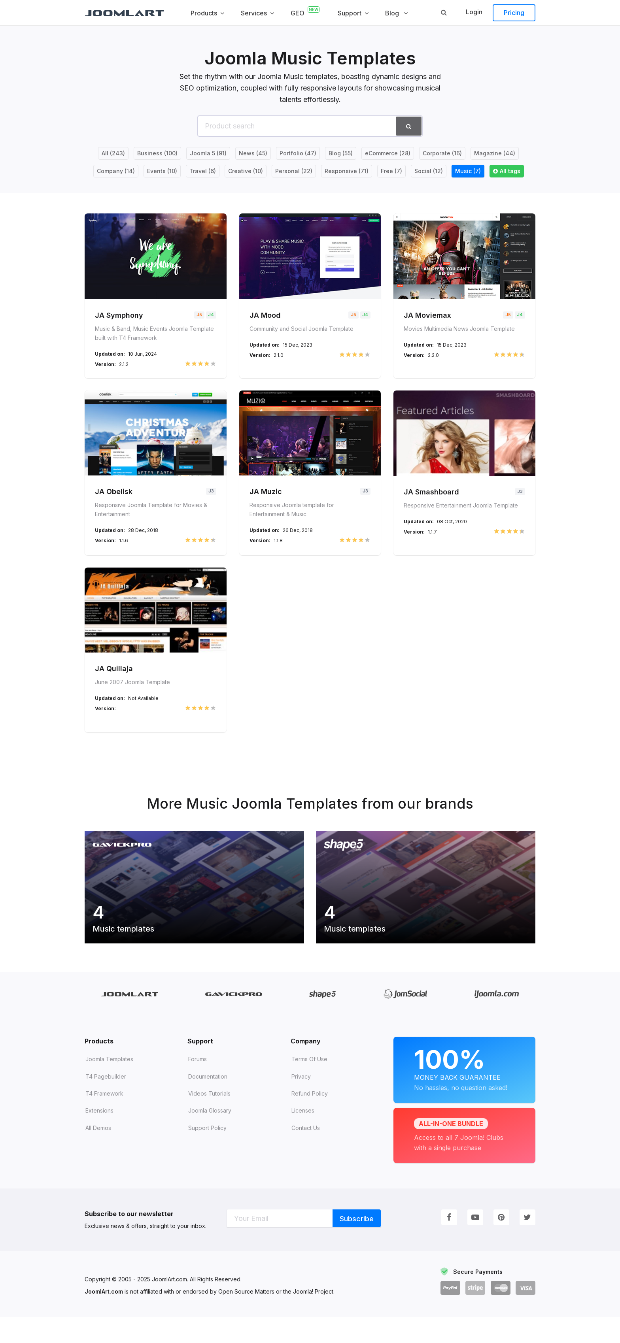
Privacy (301, 1102)
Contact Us (305, 1153)
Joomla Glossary (209, 1136)
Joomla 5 (208, 153)
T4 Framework (104, 1119)
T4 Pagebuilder (105, 1102)
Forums (197, 1085)
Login (474, 12)
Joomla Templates (109, 1085)
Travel (202, 171)
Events (162, 171)
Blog (341, 153)
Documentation (207, 1102)
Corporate (442, 153)
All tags (510, 171)
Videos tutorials (209, 1119)
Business (157, 153)
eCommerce (387, 153)
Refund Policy (309, 1119)
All (113, 153)
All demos (98, 1153)
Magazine (494, 153)
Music (468, 171)
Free (391, 171)
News (253, 153)
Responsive (347, 171)
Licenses (302, 1136)
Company (116, 171)
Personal (293, 171)
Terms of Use (309, 1085)
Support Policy (207, 1153)
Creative (245, 171)
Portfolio (298, 153)
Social (428, 171)
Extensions (99, 1136)
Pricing (514, 13)
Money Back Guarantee (464, 1094)
